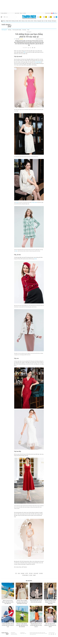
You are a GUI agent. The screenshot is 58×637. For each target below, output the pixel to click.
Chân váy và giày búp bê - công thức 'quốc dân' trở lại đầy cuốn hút (22, 625)
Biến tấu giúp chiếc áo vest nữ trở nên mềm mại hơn (36, 601)
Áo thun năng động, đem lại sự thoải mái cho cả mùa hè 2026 (8, 625)
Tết (24, 52)
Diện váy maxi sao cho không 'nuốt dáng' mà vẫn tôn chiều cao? (7, 602)
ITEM (19, 573)
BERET (34, 575)
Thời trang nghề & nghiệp (16, 29)
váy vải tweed (38, 62)
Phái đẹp (22, 573)
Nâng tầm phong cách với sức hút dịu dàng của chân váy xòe (36, 625)
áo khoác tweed (34, 202)
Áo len (30, 575)
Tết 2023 (30, 573)
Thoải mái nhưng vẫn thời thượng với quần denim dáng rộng (50, 602)
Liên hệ (24, 13)
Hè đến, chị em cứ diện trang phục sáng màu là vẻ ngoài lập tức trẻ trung (22, 602)
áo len (35, 258)
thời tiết (16, 202)
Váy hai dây (36, 573)
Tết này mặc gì (25, 575)
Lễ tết (26, 573)
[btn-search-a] (4, 17)
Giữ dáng (9, 29)
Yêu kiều (41, 573)
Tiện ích (21, 13)
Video (28, 29)
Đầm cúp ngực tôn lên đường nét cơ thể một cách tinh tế (50, 625)
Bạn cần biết (17, 13)
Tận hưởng (24, 29)
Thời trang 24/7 (4, 29)
